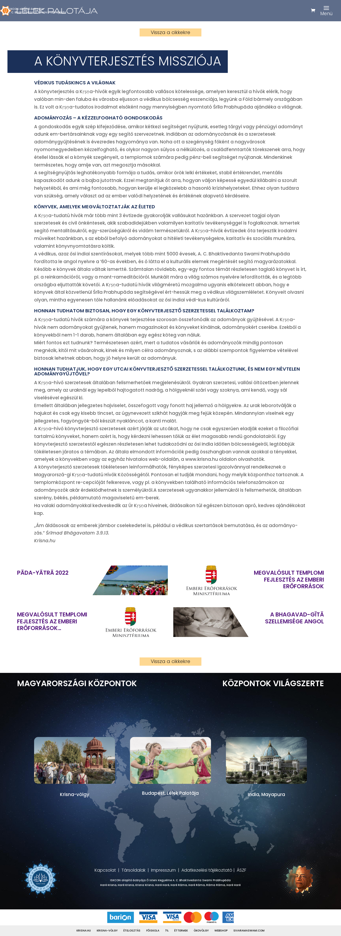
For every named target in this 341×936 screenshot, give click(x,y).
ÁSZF (241, 870)
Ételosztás (131, 931)
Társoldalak (133, 870)
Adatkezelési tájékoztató (206, 870)
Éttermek (181, 931)
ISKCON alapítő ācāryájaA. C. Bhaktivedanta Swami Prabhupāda (37, 10)
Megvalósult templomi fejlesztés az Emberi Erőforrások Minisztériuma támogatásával (289, 579)
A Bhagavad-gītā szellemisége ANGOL (294, 617)
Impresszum (163, 870)
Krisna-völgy (107, 931)
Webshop (221, 931)
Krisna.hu (83, 931)
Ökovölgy (201, 931)
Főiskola (152, 931)
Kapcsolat (105, 870)
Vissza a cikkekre (170, 32)
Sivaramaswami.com (249, 931)
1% (166, 931)
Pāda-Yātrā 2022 (42, 572)
